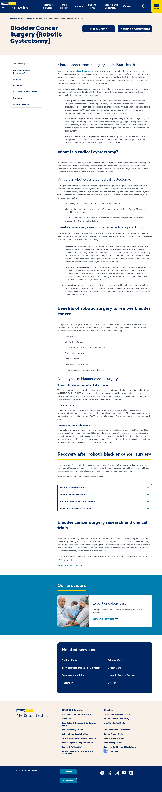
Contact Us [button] (68, 780)
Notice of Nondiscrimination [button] (74, 734)
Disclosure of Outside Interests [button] (76, 714)
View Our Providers (103, 618)
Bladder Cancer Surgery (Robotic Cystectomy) (65, 18)
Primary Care (115, 660)
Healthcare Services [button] (48, 6)
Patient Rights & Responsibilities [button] (77, 742)
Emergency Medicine (73, 675)
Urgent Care (114, 667)
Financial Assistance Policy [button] (116, 718)
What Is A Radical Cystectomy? (21, 71)
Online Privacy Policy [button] (113, 734)
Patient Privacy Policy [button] (113, 738)
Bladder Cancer (70, 660)
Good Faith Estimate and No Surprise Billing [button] (78, 724)
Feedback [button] (66, 718)
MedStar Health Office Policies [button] (118, 729)
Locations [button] (78, 6)
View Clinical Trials (67, 565)
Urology (112, 682)
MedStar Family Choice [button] (72, 729)
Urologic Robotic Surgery (122, 675)
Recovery (17, 85)
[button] (144, 6)
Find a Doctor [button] (64, 6)
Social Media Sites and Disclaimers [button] (119, 747)
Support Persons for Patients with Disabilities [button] (77, 752)
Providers (17, 98)
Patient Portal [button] (92, 6)
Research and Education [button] (110, 6)
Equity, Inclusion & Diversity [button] (116, 714)
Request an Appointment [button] (134, 29)
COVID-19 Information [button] (72, 710)
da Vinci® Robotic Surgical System (81, 667)
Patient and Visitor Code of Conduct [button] (78, 738)
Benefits (17, 79)
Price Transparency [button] (112, 742)
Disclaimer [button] (108, 710)
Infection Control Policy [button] (114, 723)
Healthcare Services (34, 18)
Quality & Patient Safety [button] (73, 747)
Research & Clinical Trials (25, 91)
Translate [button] (113, 751)
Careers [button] (127, 6)
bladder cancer (84, 71)
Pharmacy (67, 682)
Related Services (21, 104)
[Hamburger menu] (156, 6)
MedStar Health (16, 18)
